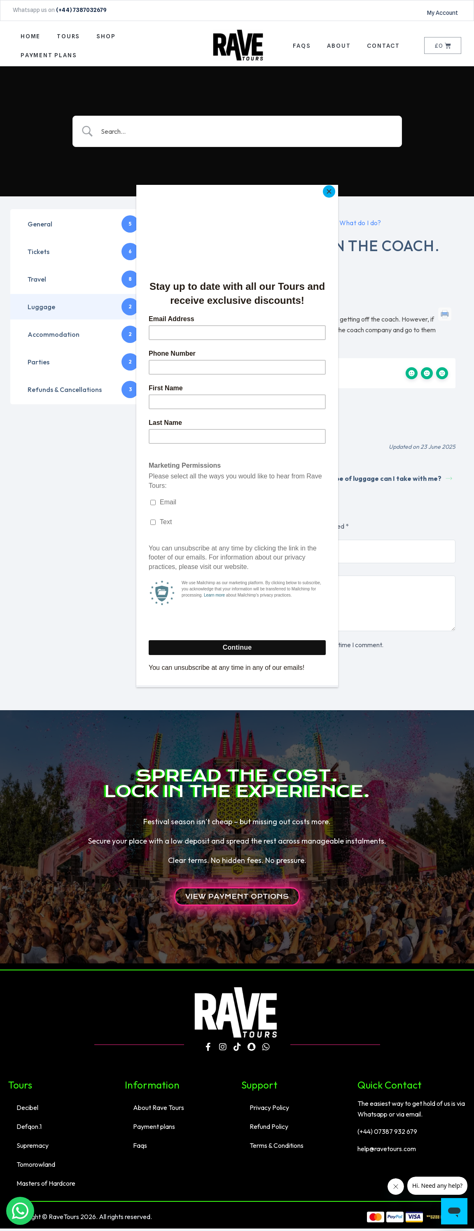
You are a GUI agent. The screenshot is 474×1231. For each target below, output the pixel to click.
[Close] (336, 187)
